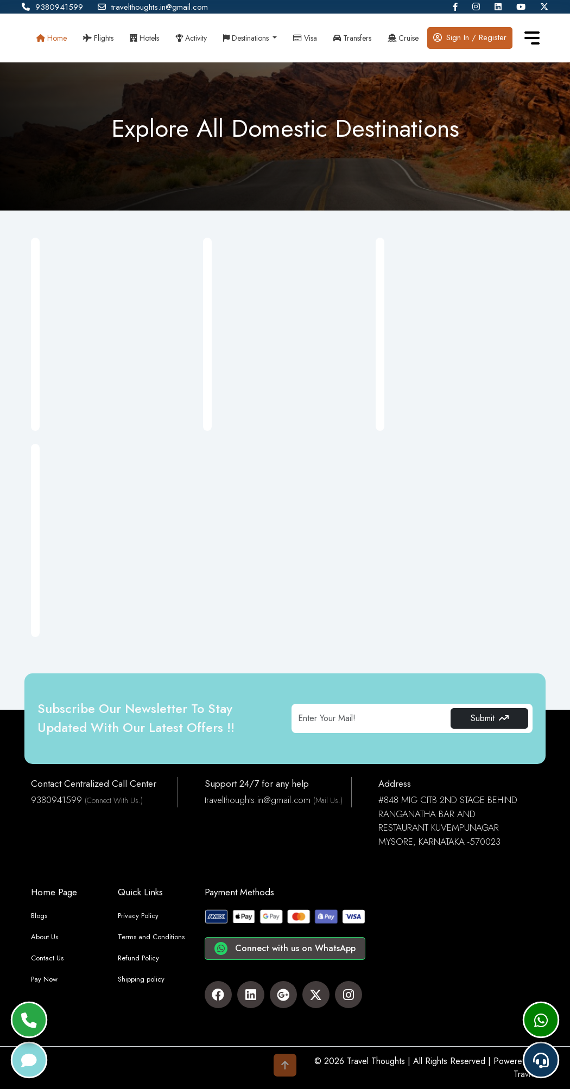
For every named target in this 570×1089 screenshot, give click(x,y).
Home (51, 38)
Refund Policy (138, 958)
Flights (98, 38)
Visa (305, 38)
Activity (191, 38)
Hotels (144, 38)
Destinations (247, 38)
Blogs (39, 915)
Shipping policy (141, 979)
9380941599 (52, 7)
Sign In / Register (469, 37)
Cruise (403, 38)
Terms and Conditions (151, 937)
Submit (490, 718)
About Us (44, 937)
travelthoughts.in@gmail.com (153, 7)
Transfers (352, 38)
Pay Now (44, 979)
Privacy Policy (138, 915)
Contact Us (47, 958)
